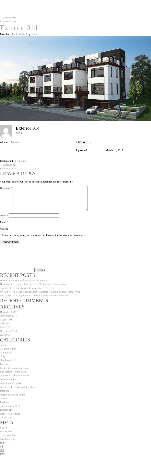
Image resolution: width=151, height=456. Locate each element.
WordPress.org (7, 435)
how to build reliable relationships (17, 384)
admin (34, 33)
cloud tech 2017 (8, 358)
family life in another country (15, 365)
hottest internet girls (10, 380)
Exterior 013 (8, 17)
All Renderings (8, 347)
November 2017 (8, 314)
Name (4, 214)
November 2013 (8, 329)
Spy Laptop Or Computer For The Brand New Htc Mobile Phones (34, 294)
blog (2, 354)
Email (4, 221)
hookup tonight (8, 376)
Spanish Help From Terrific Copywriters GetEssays (26, 287)
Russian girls (6, 406)
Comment (6, 187)
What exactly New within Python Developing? (24, 279)
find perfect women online (13, 369)
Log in (3, 424)
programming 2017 (10, 403)
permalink (20, 160)
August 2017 (6, 318)
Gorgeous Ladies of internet (14, 373)
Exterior (15, 141)
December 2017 (8, 310)
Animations (6, 350)
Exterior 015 (8, 21)
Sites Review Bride (10, 410)
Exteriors (4, 362)
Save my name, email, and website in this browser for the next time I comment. (43, 234)
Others (3, 395)
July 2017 (5, 322)
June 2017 (5, 325)
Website (4, 228)
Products (4, 399)
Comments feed (8, 431)
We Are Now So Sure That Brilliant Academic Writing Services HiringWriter (39, 290)
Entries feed (6, 428)
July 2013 (5, 333)
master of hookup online (12, 391)
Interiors (4, 388)
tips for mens (6, 414)
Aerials (3, 343)
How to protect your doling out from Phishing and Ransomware (32, 283)
